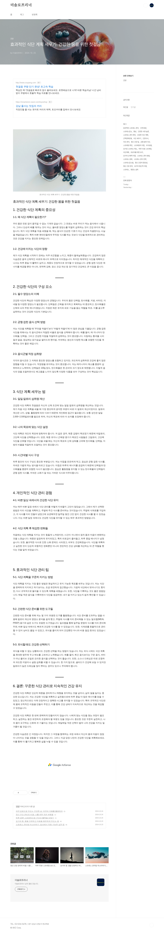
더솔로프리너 (21, 5)
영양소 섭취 (134, 170)
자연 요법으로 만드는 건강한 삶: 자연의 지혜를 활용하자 (39, 811)
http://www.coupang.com (26, 83)
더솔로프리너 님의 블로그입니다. (27, 884)
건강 (17, 806)
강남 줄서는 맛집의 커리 (29, 106)
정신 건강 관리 (128, 166)
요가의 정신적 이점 (140, 166)
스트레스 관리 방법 (143, 156)
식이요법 (149, 145)
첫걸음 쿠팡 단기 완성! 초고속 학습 (34, 86)
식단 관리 (126, 142)
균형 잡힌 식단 (145, 142)
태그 (22, 14)
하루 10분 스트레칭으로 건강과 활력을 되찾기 (35, 818)
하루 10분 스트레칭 (145, 149)
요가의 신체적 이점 (129, 156)
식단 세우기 (137, 138)
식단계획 (126, 152)
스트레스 (126, 170)
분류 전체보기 (128, 76)
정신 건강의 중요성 (141, 163)
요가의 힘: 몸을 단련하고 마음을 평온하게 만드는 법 (37, 821)
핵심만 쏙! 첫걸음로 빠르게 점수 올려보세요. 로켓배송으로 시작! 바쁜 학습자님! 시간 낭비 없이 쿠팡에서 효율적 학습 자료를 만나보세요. (58, 91)
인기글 (133, 107)
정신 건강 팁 (135, 142)
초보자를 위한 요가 (137, 152)
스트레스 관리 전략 (140, 159)
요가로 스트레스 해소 (130, 149)
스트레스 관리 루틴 (129, 135)
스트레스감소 (127, 131)
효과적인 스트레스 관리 (131, 128)
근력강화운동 (127, 138)
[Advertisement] (59, 765)
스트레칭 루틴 (127, 145)
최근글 (125, 107)
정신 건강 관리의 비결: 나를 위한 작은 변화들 (34, 815)
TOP (152, 925)
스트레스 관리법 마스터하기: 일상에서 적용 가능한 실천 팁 (40, 824)
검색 (146, 5)
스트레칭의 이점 (139, 145)
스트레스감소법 (128, 163)
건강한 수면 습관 (143, 131)
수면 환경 (143, 128)
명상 (134, 131)
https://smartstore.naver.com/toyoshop (31, 102)
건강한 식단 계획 (142, 135)
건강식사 (145, 138)
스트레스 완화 (127, 159)
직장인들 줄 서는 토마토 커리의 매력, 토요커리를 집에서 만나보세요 (48, 109)
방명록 (34, 14)
